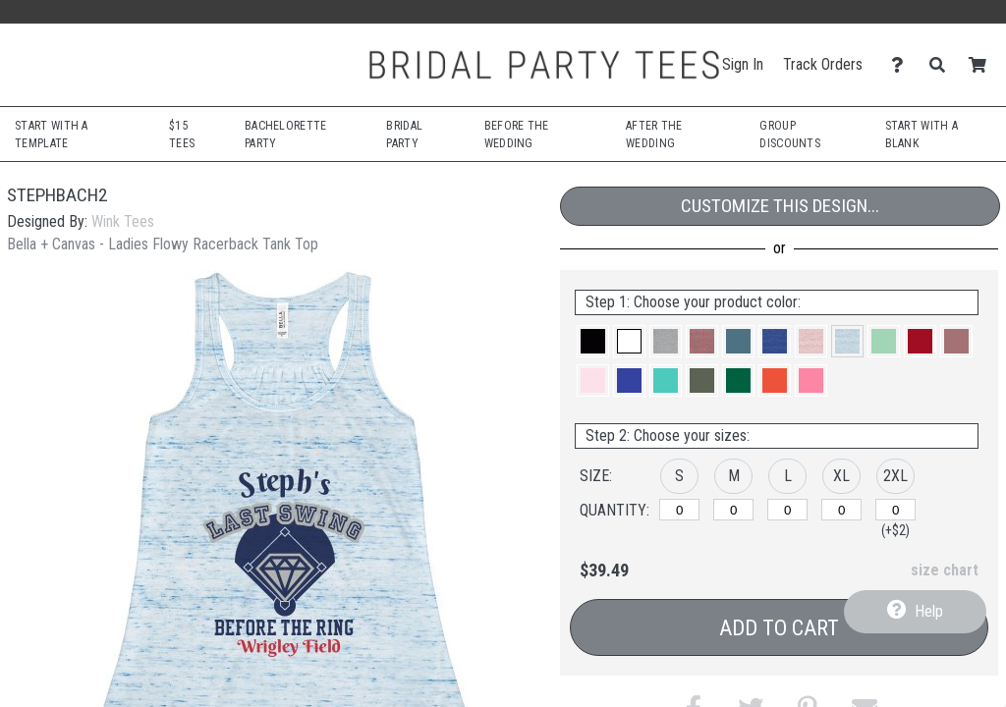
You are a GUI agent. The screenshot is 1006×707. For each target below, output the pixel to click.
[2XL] (895, 509)
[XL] (841, 509)
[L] (787, 509)
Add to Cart (779, 628)
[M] (733, 509)
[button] (593, 341)
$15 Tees (182, 134)
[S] (679, 509)
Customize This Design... (780, 205)
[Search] (942, 65)
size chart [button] (944, 570)
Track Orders (823, 64)
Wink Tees (122, 221)
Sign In (742, 64)
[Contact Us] (902, 65)
